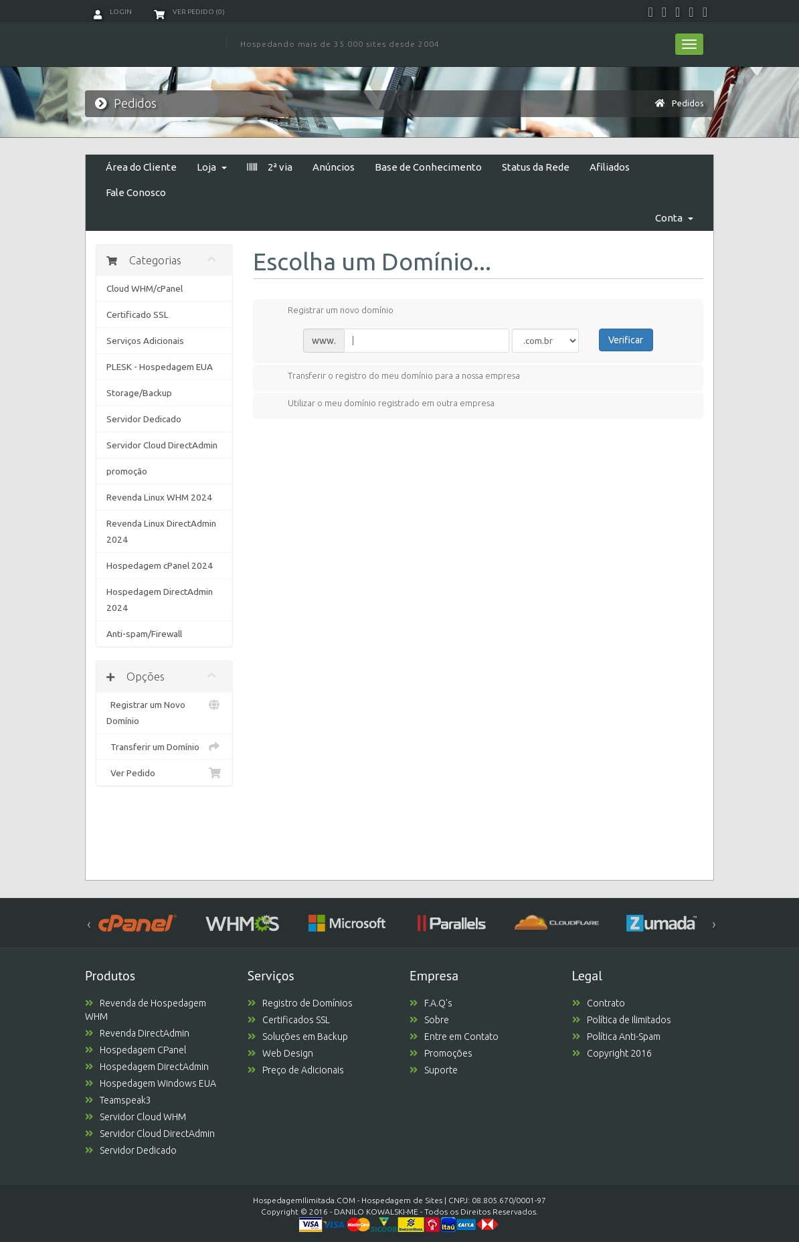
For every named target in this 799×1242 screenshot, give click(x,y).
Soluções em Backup (298, 1036)
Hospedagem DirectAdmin (147, 1066)
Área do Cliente (141, 167)
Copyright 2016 (612, 1053)
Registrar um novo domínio (329, 311)
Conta (674, 218)
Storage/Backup (139, 392)
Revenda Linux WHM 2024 (159, 497)
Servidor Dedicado (143, 419)
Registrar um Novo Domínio (164, 711)
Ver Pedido (164, 773)
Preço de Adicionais (296, 1070)
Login (113, 11)
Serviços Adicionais (145, 340)
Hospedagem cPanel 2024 (159, 565)
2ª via (269, 167)
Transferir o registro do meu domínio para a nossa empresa (393, 376)
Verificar (625, 340)
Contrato (598, 1003)
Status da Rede (535, 167)
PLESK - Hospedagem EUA (159, 366)
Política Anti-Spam (616, 1036)
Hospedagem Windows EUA (150, 1083)
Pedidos (688, 103)
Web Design (280, 1053)
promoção (126, 471)
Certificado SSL (137, 314)
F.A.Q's (431, 1003)
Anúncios (334, 167)
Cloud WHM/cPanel (144, 288)
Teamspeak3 (118, 1100)
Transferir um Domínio (164, 747)
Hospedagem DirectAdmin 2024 (159, 599)
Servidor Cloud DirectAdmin (161, 445)
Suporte (434, 1070)
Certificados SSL (289, 1019)
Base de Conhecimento (428, 167)
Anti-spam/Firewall (144, 633)
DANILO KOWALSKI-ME (376, 1211)
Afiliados (610, 167)
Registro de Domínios (300, 1003)
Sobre (429, 1019)
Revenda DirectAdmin (137, 1033)
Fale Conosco (136, 192)
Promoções (441, 1053)
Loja (212, 167)
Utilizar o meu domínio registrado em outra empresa (380, 404)
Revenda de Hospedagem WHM (145, 1010)
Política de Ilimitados (621, 1019)
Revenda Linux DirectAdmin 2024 (161, 531)
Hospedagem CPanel (135, 1050)
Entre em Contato (454, 1036)
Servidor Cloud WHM (135, 1117)
